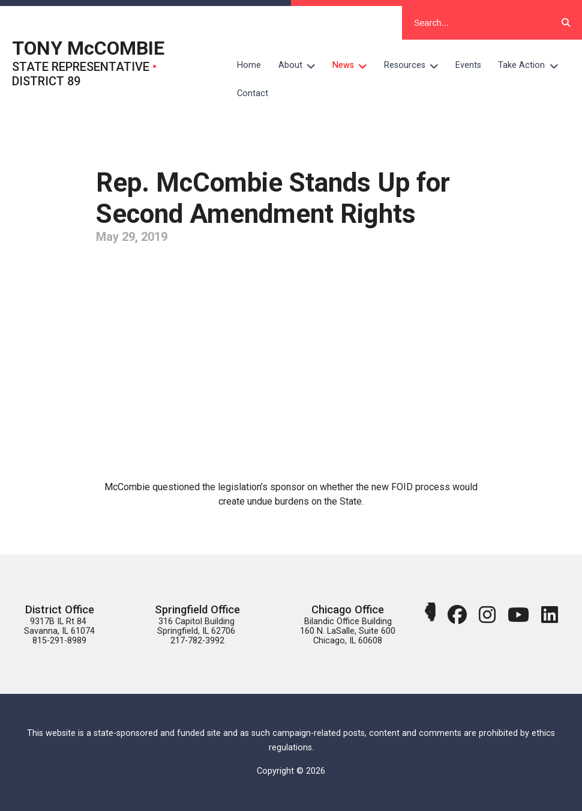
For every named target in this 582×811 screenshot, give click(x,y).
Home (249, 65)
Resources (415, 65)
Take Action (532, 65)
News (354, 65)
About (301, 65)
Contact (252, 93)
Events (468, 65)
